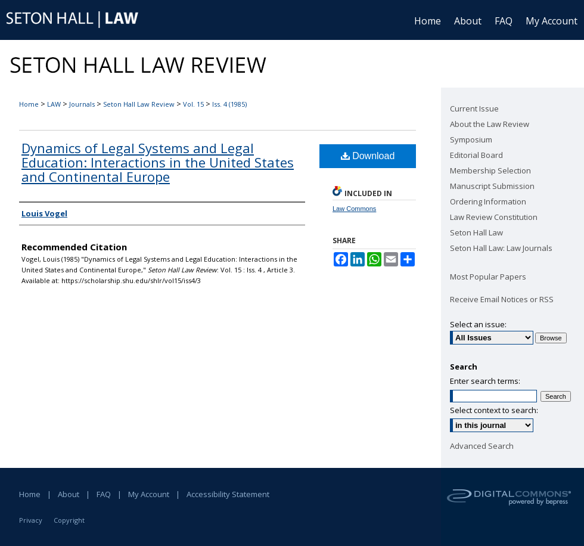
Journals (82, 104)
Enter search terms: (485, 381)
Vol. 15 (193, 104)
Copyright (69, 520)
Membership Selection (490, 170)
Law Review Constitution (494, 217)
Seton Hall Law (476, 232)
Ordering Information (488, 201)
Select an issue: (478, 324)
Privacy (30, 520)
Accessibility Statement (228, 494)
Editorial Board (476, 155)
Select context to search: (494, 410)
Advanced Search (482, 445)
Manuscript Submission (492, 186)
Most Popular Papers (488, 276)
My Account (148, 494)
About (68, 494)
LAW (54, 104)
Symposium (471, 139)
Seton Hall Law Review (139, 104)
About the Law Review (489, 124)
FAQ (104, 494)
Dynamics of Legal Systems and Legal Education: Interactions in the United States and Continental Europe (157, 162)
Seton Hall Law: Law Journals (501, 248)
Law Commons (354, 208)
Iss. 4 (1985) (229, 104)
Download (368, 156)
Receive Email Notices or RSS (502, 299)
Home (29, 104)
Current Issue (474, 108)
